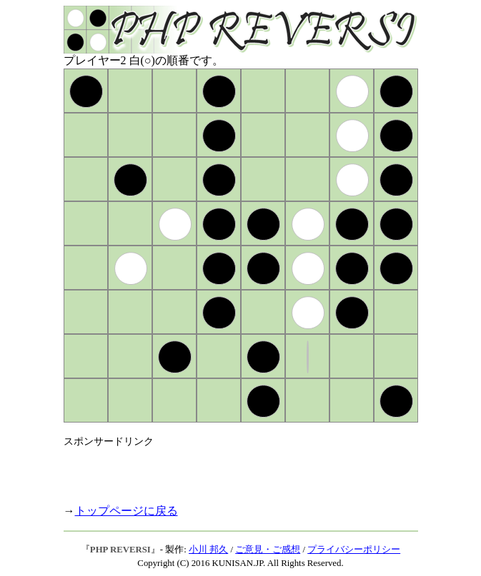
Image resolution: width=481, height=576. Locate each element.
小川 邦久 (208, 550)
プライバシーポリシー (353, 550)
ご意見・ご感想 (267, 550)
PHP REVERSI (120, 550)
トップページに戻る (126, 511)
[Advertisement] (231, 469)
